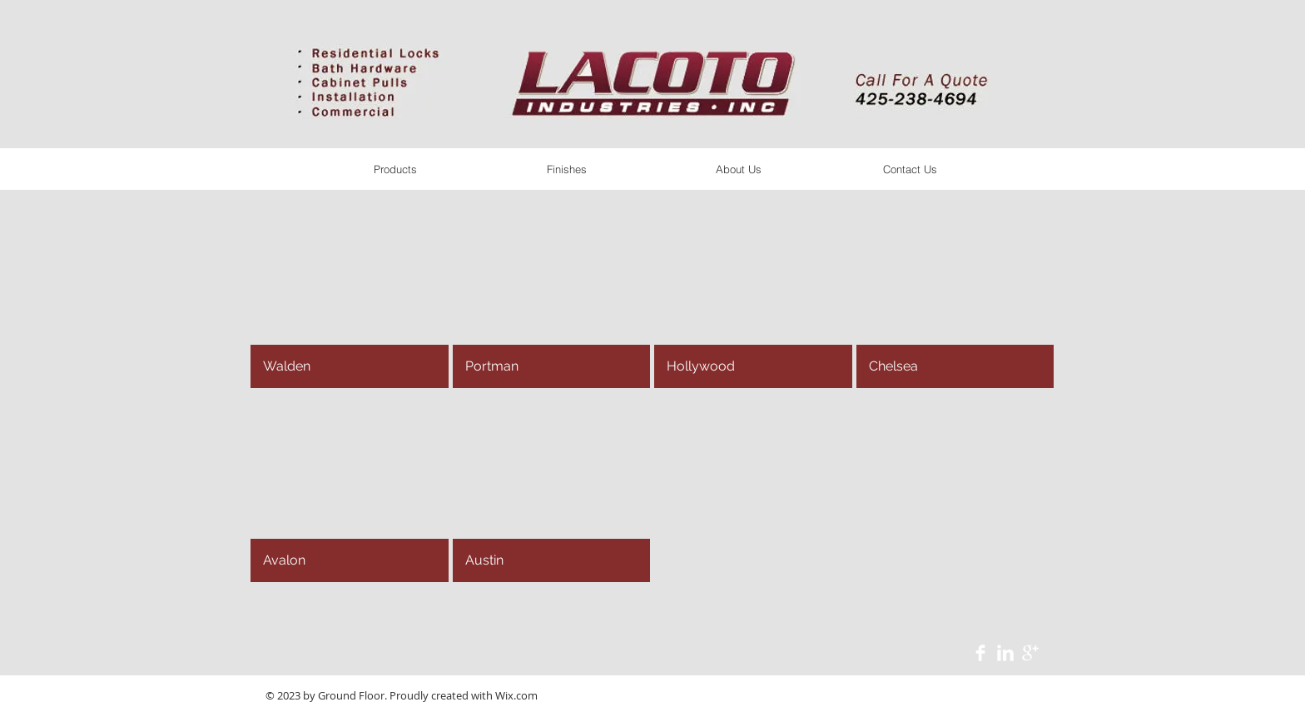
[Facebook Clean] (980, 653)
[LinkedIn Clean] (1005, 653)
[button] (350, 293)
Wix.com (516, 695)
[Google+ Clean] (1030, 653)
